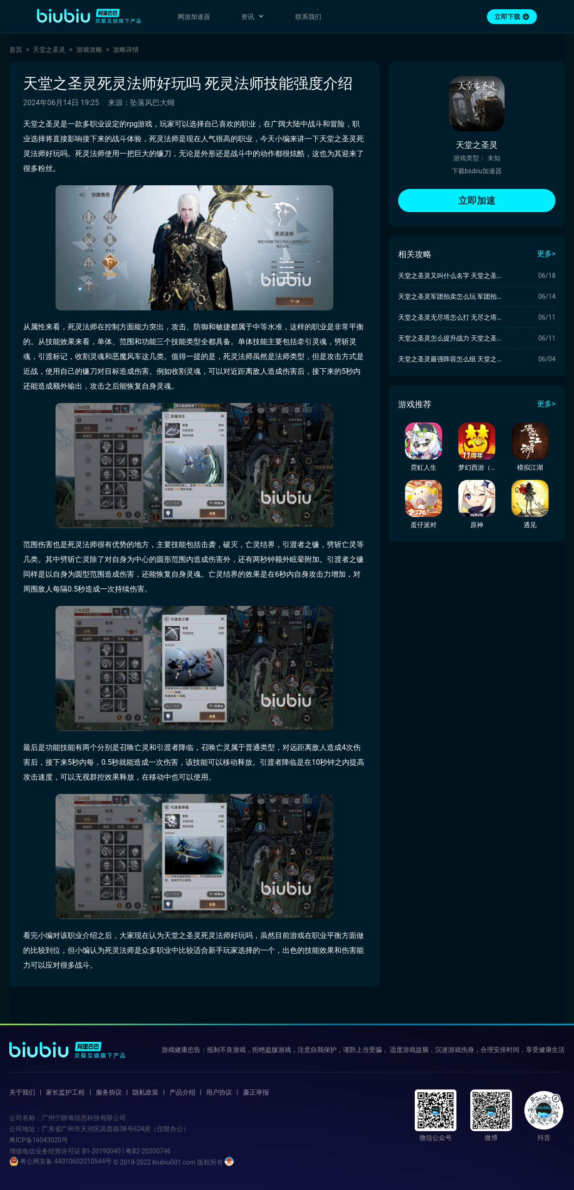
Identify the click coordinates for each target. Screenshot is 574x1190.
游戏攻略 (89, 49)
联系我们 (308, 16)
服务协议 (109, 1092)
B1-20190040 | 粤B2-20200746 (126, 1151)
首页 (15, 49)
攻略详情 (126, 49)
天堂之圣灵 (49, 49)
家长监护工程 (65, 1092)
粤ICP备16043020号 (38, 1140)
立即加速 (476, 200)
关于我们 (22, 1092)
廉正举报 (256, 1092)
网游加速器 (194, 16)
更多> (546, 253)
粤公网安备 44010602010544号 (60, 1161)
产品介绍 (182, 1092)
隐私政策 (145, 1092)
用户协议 (219, 1092)
